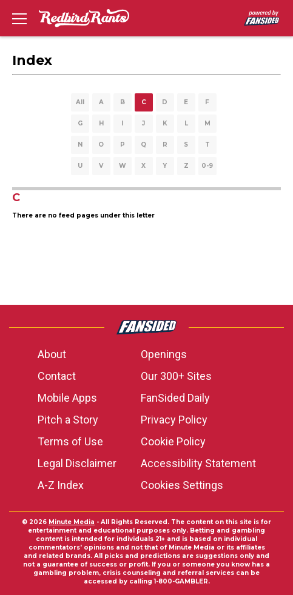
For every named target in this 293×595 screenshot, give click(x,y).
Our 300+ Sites (176, 376)
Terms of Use (70, 441)
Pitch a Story (68, 419)
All (80, 102)
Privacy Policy (174, 419)
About (52, 354)
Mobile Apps (67, 397)
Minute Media (72, 522)
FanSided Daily (175, 397)
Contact (57, 376)
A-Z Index (61, 485)
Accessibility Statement (198, 463)
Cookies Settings (182, 485)
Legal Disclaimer (77, 463)
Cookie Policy (173, 441)
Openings (164, 354)
